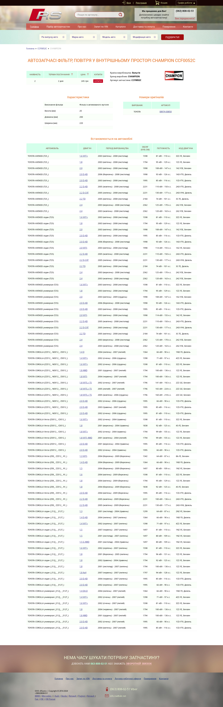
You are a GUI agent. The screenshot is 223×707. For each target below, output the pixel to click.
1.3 (81, 511)
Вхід (129, 2)
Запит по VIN (101, 26)
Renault (73, 696)
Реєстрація (141, 2)
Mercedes (47, 696)
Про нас (82, 26)
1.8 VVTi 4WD (86, 437)
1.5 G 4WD (84, 542)
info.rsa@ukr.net (118, 696)
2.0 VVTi (83, 247)
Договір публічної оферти (128, 678)
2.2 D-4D (84, 186)
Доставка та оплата (144, 26)
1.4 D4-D (84, 591)
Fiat (37, 699)
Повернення (169, 26)
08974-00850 (166, 111)
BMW (37, 696)
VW (42, 699)
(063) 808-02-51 (185, 11)
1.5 (81, 468)
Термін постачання (59, 74)
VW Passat (50, 699)
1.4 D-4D (84, 462)
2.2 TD (82, 198)
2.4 (81, 205)
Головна (34, 26)
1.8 (81, 162)
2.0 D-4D (84, 174)
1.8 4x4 (83, 572)
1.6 (81, 474)
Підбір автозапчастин (58, 26)
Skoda (64, 696)
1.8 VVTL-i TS (86, 382)
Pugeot (82, 696)
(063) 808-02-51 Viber (123, 689)
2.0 (81, 168)
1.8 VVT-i (84, 431)
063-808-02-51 (99, 663)
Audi (57, 696)
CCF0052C (42, 48)
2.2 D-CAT (84, 192)
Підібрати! (172, 37)
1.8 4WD (83, 370)
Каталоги (121, 26)
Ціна (83, 74)
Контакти (188, 26)
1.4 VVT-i (84, 358)
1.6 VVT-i (84, 156)
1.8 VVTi (83, 376)
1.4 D (82, 352)
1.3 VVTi (83, 456)
